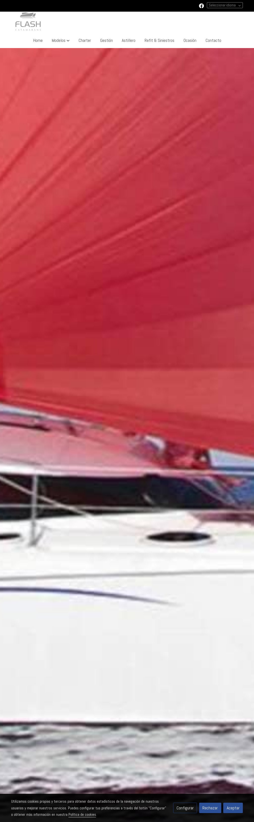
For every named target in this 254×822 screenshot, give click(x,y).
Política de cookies (82, 814)
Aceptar (233, 808)
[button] (60, 40)
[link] (28, 22)
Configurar (185, 808)
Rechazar (210, 808)
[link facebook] (201, 5)
